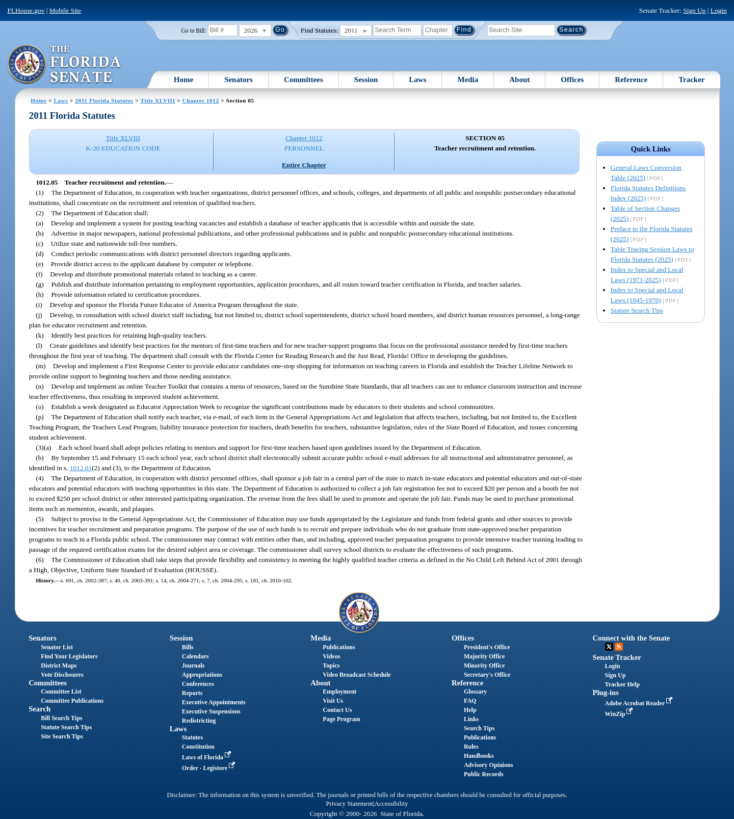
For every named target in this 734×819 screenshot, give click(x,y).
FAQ (470, 700)
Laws (417, 79)
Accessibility (391, 803)
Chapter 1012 (200, 100)
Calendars (195, 656)
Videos (331, 656)
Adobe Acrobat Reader (640, 703)
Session (366, 79)
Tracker (691, 79)
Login (719, 10)
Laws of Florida (207, 757)
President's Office (487, 647)
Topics (331, 665)
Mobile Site (65, 10)
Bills (188, 647)
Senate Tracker (617, 657)
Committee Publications (72, 700)
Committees (303, 79)
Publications (339, 647)
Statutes (192, 737)
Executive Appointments (214, 702)
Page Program (341, 719)
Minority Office (484, 665)
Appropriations (202, 674)
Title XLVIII (157, 100)
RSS (619, 647)
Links (471, 719)
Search (39, 709)
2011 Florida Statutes (104, 100)
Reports (192, 693)
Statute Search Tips (637, 310)
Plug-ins (606, 692)
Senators (238, 79)
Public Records (484, 774)
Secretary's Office (487, 674)
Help (470, 709)
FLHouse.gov (25, 10)
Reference (631, 79)
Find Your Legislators (69, 656)
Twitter (609, 647)
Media (467, 79)
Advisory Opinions (488, 765)
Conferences (198, 683)
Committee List (61, 691)
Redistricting (199, 720)
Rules (471, 746)
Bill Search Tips (61, 718)
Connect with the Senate (631, 638)
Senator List (57, 647)
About (519, 79)
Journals (193, 665)
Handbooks (479, 755)
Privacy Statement (349, 803)
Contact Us (337, 709)
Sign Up (694, 10)
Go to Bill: (193, 31)
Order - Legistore (210, 768)
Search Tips (479, 728)
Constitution (198, 746)
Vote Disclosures (62, 674)
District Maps (58, 665)
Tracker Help (622, 684)
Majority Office (484, 656)
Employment (339, 691)
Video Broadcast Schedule (356, 674)
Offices (572, 79)
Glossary (475, 691)
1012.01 (81, 468)
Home (183, 79)
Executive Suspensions (211, 711)
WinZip (620, 714)
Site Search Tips (62, 736)
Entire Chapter (304, 165)
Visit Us (333, 700)
